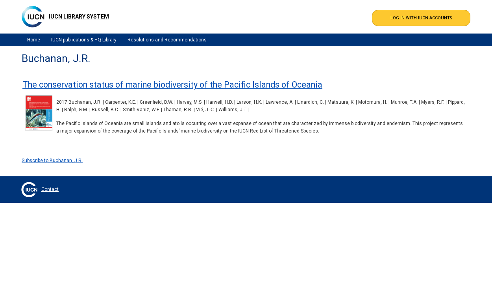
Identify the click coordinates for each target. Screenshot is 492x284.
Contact (50, 189)
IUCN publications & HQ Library (84, 40)
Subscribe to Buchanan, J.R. (52, 160)
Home (33, 40)
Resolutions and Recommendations (167, 40)
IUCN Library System (79, 16)
